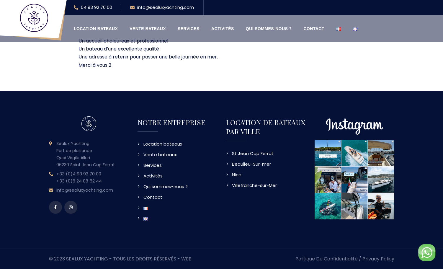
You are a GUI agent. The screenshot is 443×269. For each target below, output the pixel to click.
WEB (186, 258)
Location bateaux (96, 28)
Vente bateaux (148, 28)
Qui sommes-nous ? (269, 28)
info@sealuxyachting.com (162, 7)
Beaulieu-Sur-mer (251, 164)
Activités (222, 28)
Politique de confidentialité (326, 258)
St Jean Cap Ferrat (253, 153)
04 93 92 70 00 (93, 7)
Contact (314, 28)
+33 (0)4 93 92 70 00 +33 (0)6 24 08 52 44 (79, 177)
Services (189, 28)
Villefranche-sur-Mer (254, 185)
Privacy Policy (378, 258)
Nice (236, 175)
